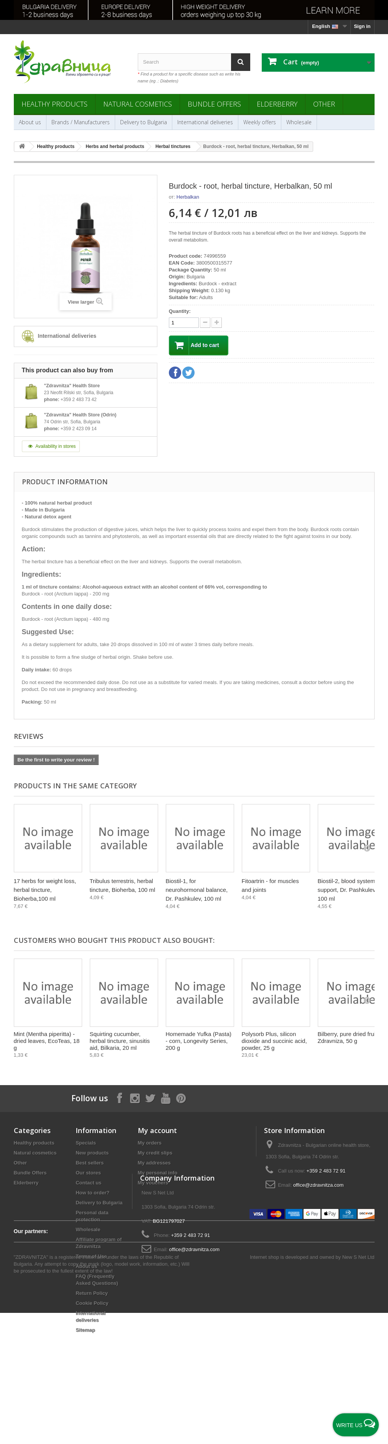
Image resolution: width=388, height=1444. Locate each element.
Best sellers (90, 1163)
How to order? (92, 1193)
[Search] (240, 62)
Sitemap (85, 1330)
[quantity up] (205, 322)
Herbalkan (188, 197)
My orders (150, 1143)
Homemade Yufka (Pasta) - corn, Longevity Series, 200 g (198, 1041)
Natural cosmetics (137, 104)
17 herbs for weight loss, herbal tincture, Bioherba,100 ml (45, 890)
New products (92, 1153)
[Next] (367, 848)
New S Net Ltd (358, 1388)
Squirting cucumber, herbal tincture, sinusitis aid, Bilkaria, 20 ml (120, 1041)
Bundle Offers (214, 104)
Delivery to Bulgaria (143, 122)
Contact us (88, 1183)
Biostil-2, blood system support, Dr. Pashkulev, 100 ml (347, 890)
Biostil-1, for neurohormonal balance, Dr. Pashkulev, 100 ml (197, 890)
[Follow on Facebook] (119, 1098)
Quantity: (180, 311)
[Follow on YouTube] (165, 1098)
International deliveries (205, 122)
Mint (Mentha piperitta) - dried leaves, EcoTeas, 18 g (47, 1041)
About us (30, 122)
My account (157, 1130)
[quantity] (184, 322)
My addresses (154, 1163)
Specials (86, 1143)
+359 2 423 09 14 (79, 428)
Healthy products (54, 104)
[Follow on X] (150, 1098)
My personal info (157, 1173)
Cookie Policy (92, 1303)
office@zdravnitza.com (318, 1185)
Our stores (88, 1173)
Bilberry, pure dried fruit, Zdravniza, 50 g (348, 1037)
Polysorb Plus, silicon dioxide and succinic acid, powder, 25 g (274, 1041)
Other (324, 104)
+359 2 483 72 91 (326, 1171)
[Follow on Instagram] (134, 1098)
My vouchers (153, 1183)
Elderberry (277, 104)
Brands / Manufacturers (80, 122)
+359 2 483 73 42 (79, 399)
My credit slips (155, 1153)
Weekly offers (259, 122)
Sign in (362, 26)
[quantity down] (216, 322)
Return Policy (92, 1293)
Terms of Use (91, 1256)
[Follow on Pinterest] (180, 1098)
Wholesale (299, 122)
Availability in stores (51, 446)
